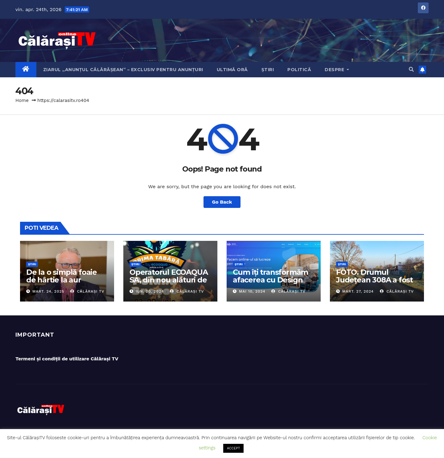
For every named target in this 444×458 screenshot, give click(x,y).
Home (22, 100)
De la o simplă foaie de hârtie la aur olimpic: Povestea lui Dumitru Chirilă (63, 284)
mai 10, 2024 (252, 291)
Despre (337, 69)
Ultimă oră (232, 69)
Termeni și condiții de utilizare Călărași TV (66, 359)
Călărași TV (87, 291)
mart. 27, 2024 (358, 291)
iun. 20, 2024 (150, 291)
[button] (411, 69)
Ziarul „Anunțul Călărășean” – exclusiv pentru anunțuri (123, 69)
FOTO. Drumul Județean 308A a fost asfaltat (374, 280)
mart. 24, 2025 (48, 291)
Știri (267, 69)
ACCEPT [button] (233, 448)
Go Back (222, 202)
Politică (299, 69)
